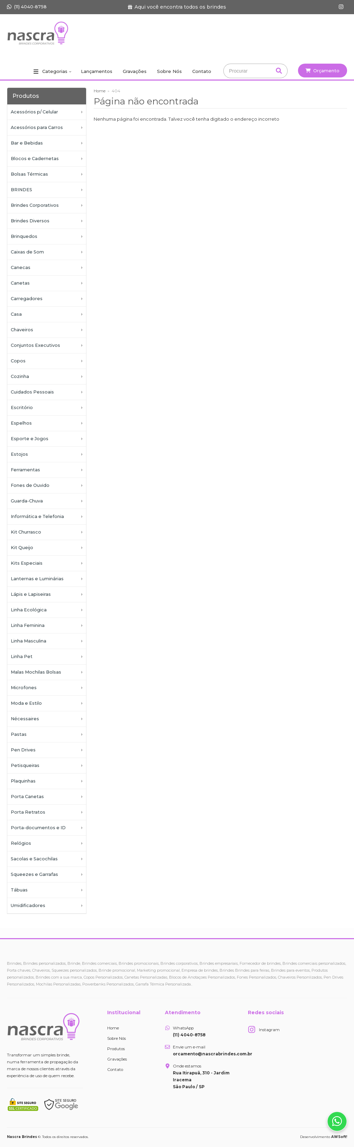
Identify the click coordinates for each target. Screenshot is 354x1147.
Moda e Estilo (26, 703)
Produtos (116, 1048)
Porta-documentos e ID (38, 827)
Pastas (19, 734)
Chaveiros (22, 329)
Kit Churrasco (26, 532)
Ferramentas (25, 469)
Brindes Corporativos (35, 205)
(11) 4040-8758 (27, 6)
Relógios (21, 843)
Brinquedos (24, 236)
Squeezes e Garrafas (34, 874)
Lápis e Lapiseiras (31, 594)
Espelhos (21, 423)
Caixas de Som (27, 252)
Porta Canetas (27, 796)
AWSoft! (339, 1137)
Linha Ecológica (29, 609)
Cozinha (20, 376)
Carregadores (27, 298)
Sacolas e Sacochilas (34, 858)
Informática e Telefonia (37, 516)
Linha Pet (21, 656)
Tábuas (19, 889)
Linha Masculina (28, 641)
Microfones (24, 687)
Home (99, 91)
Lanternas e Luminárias (37, 578)
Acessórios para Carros (37, 127)
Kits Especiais (27, 563)
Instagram (269, 1029)
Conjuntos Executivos (35, 345)
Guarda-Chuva (27, 500)
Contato (201, 71)
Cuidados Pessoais (32, 392)
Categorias (54, 71)
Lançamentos (96, 71)
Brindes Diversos (30, 220)
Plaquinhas (23, 781)
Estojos (19, 454)
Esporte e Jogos (29, 438)
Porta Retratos (28, 812)
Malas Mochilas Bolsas (36, 672)
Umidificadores (28, 905)
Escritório (22, 407)
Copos (18, 360)
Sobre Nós (169, 71)
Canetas (20, 283)
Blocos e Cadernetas (35, 158)
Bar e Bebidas (27, 143)
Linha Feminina (28, 625)
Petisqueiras (25, 765)
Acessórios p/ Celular (34, 111)
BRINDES (21, 189)
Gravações (135, 71)
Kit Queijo (22, 547)
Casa (16, 314)
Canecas (20, 267)
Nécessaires (25, 718)
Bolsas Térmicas (29, 174)
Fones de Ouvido (30, 485)
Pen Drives (23, 749)
